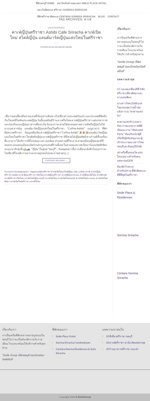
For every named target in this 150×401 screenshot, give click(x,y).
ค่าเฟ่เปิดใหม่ (51, 178)
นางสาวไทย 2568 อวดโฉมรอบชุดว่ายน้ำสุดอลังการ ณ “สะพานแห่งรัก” (130, 109)
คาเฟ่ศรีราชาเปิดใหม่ (14, 178)
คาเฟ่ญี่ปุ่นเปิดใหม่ (88, 175)
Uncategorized (56, 28)
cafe (75, 171)
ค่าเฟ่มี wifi (101, 175)
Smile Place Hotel (66, 336)
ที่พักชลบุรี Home (45, 3)
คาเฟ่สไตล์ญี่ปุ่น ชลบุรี (34, 178)
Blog (101, 16)
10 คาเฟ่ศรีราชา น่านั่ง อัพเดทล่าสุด (125, 342)
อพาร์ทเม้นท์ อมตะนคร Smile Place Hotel (81, 3)
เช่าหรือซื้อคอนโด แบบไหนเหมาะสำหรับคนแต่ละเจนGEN (130, 156)
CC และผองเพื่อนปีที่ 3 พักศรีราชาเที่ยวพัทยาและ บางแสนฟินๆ (131, 93)
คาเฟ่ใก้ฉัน (35, 181)
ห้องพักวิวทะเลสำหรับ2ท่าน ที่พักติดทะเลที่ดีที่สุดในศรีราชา (131, 170)
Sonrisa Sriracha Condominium (73, 342)
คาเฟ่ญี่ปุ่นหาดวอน (70, 175)
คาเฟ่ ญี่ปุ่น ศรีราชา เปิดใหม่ (31, 175)
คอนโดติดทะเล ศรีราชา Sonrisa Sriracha (62, 10)
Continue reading (56, 160)
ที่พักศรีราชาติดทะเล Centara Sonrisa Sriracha (66, 16)
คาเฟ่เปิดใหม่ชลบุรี (66, 178)
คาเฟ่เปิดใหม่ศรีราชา (19, 181)
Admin (69, 47)
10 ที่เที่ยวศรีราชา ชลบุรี (119, 336)
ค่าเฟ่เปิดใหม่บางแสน (85, 178)
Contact (113, 16)
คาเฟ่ (87, 171)
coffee (81, 171)
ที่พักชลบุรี (23, 355)
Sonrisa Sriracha (127, 235)
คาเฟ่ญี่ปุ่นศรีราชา (52, 175)
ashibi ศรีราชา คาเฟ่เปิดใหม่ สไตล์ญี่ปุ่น (55, 171)
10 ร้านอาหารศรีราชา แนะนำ (122, 349)
